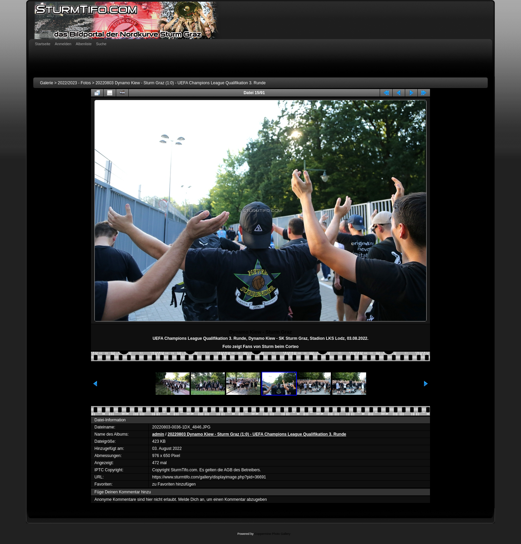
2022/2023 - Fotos (74, 83)
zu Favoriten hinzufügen (174, 484)
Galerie (46, 83)
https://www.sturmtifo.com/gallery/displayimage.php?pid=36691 (209, 477)
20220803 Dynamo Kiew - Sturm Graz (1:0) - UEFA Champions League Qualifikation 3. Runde (180, 83)
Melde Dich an (191, 499)
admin (158, 434)
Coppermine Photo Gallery (272, 534)
